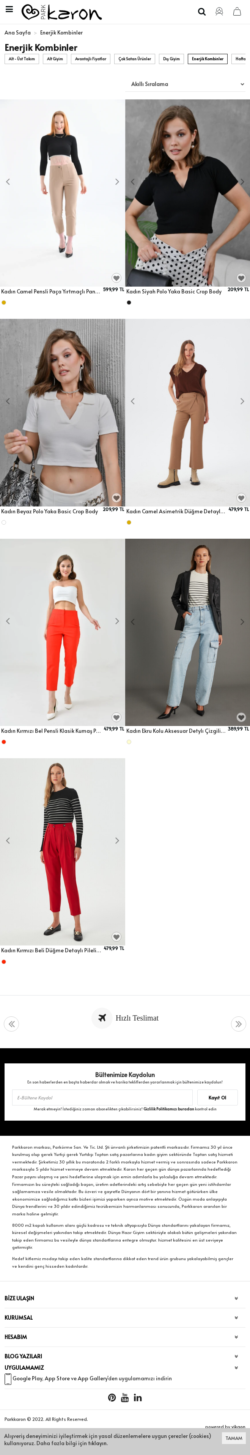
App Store (57, 1378)
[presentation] (7, 182)
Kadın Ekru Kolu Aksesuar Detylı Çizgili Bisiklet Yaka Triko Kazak (176, 730)
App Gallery (92, 1378)
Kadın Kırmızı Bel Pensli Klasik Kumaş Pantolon (51, 730)
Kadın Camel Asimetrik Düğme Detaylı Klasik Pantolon (176, 511)
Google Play (27, 1378)
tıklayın (97, 1443)
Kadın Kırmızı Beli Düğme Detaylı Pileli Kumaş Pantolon (51, 950)
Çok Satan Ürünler (134, 58)
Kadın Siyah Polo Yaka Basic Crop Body (174, 291)
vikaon (238, 1427)
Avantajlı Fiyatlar (90, 58)
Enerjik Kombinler (207, 58)
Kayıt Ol (217, 1097)
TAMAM (233, 1438)
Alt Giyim (55, 58)
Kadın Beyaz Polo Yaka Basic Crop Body (49, 511)
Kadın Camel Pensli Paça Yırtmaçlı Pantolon (51, 291)
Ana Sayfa (18, 32)
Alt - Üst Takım (22, 58)
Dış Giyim (171, 58)
